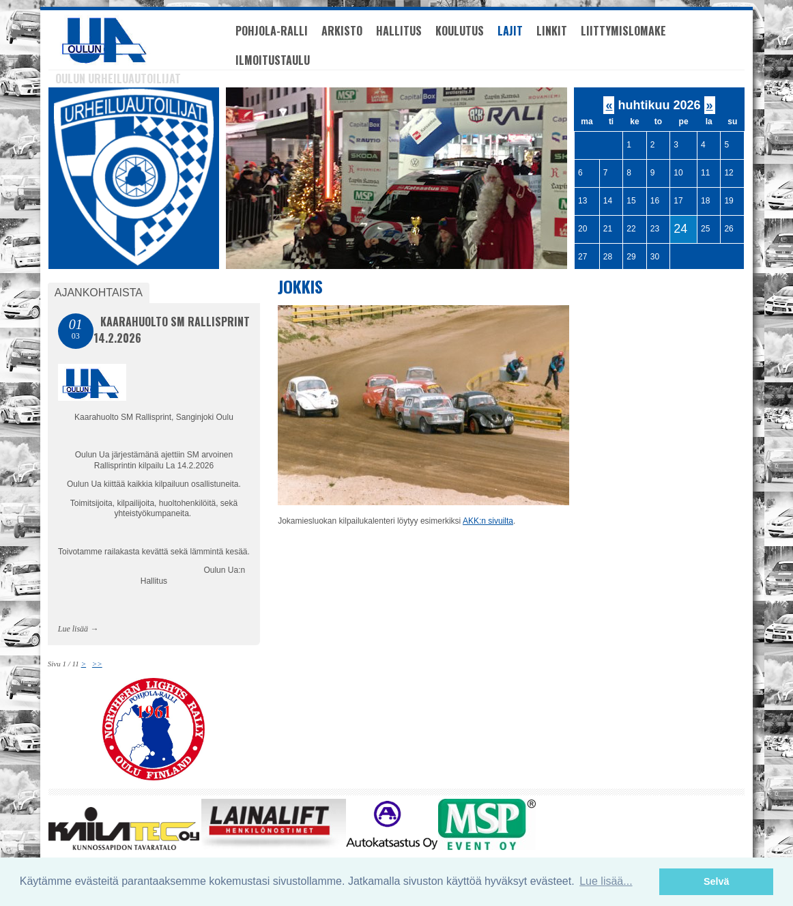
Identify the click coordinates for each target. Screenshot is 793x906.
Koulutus (459, 31)
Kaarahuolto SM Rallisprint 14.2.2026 (171, 329)
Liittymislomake (623, 31)
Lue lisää (73, 629)
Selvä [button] (717, 881)
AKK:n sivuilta (488, 521)
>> (97, 664)
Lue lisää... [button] (605, 881)
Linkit (551, 31)
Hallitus (399, 31)
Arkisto (341, 31)
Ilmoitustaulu (272, 60)
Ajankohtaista (99, 292)
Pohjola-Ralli (271, 31)
